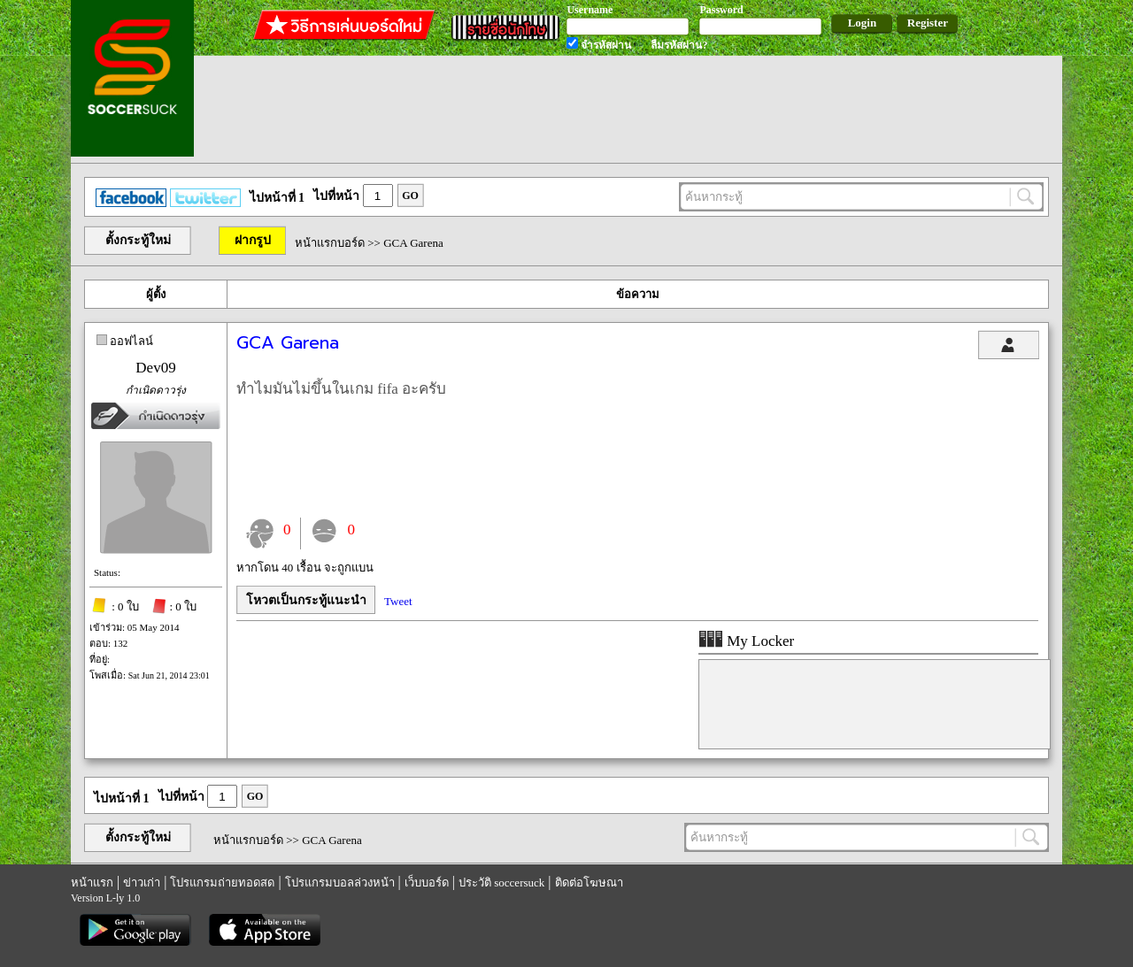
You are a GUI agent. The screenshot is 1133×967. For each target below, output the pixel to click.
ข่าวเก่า (141, 882)
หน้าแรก (92, 882)
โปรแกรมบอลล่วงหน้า (340, 882)
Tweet (398, 601)
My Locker (746, 641)
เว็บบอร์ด (427, 882)
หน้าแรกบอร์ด (330, 242)
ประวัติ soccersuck (501, 882)
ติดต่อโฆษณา (589, 882)
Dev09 (155, 367)
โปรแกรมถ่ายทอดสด (222, 882)
